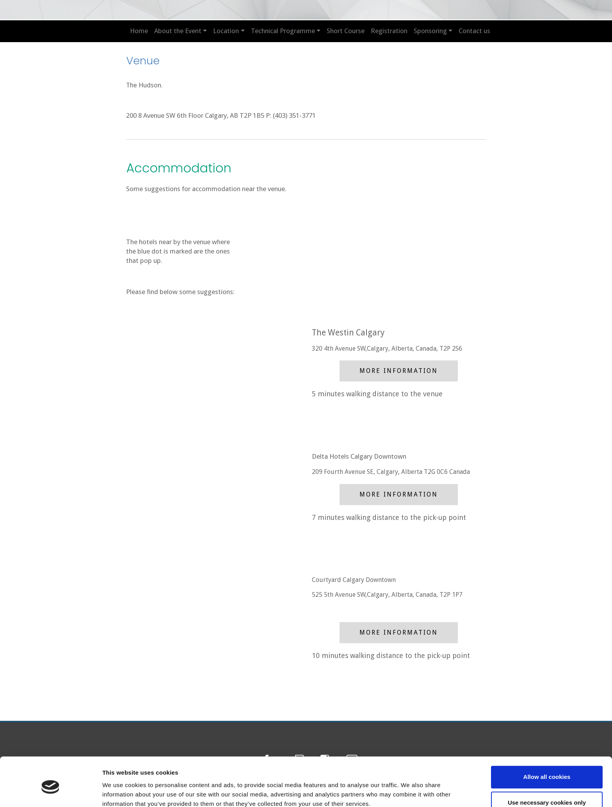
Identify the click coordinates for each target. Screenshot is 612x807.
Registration (389, 31)
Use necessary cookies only (547, 769)
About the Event (177, 31)
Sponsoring (430, 31)
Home (139, 31)
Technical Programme (283, 31)
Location (226, 31)
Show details (120, 791)
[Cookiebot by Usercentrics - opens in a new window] (50, 792)
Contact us (474, 31)
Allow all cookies (547, 743)
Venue (143, 60)
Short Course (346, 31)
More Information (398, 370)
